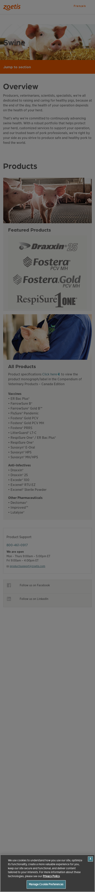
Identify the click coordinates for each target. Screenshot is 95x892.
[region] (47, 873)
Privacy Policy (51, 876)
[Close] (90, 859)
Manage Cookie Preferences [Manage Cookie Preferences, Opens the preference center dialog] (46, 884)
